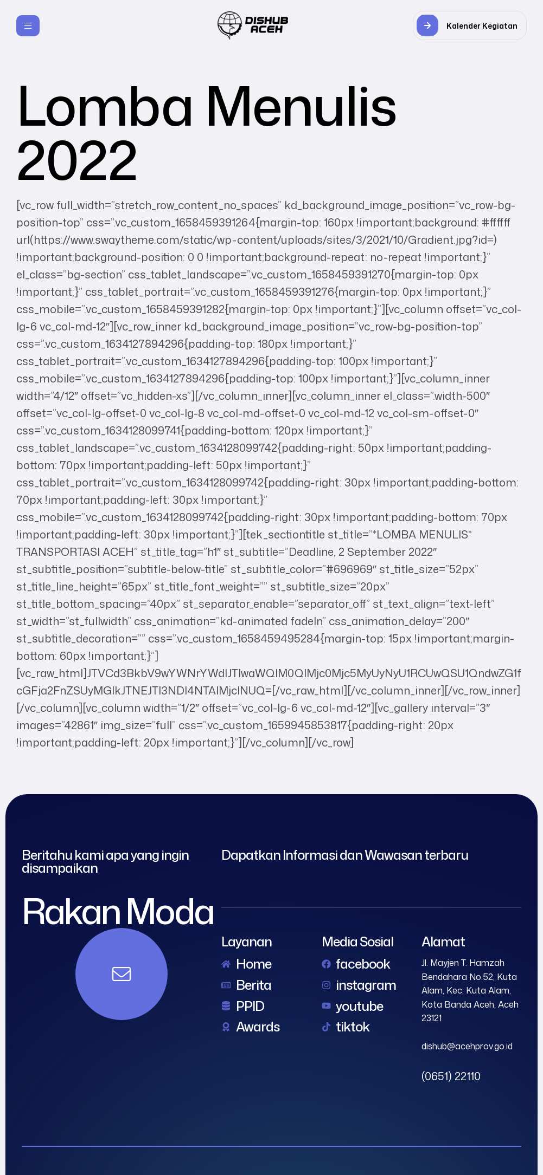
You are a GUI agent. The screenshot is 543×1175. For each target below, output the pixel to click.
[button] (470, 25)
